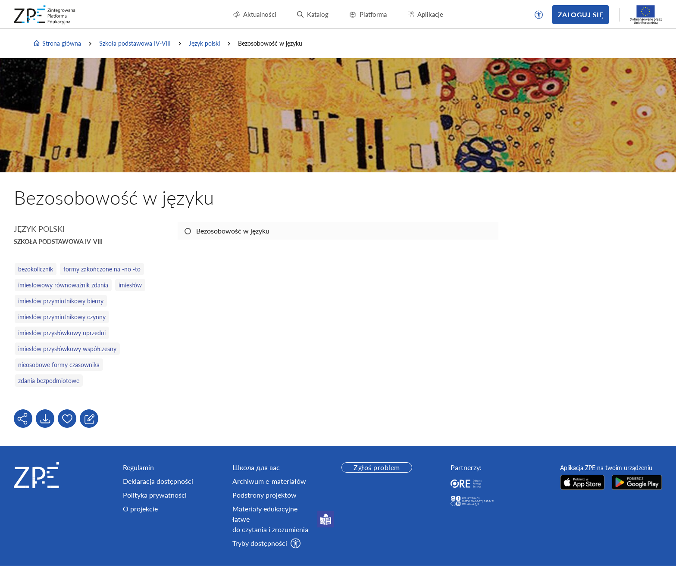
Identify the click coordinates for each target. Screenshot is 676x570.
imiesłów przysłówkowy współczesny (67, 348)
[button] (538, 15)
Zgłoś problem (377, 467)
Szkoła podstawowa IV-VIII (135, 43)
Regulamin (138, 467)
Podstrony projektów (264, 495)
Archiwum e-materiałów (269, 481)
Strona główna (57, 43)
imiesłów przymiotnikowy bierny (60, 301)
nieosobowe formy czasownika (59, 364)
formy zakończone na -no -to (102, 269)
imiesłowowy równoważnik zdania (63, 285)
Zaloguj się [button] (580, 14)
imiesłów (130, 285)
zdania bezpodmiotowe (48, 380)
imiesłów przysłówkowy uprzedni (62, 332)
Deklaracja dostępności (158, 481)
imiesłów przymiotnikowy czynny (62, 317)
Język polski (204, 43)
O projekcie (140, 509)
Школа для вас (256, 467)
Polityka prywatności (155, 495)
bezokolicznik (35, 269)
